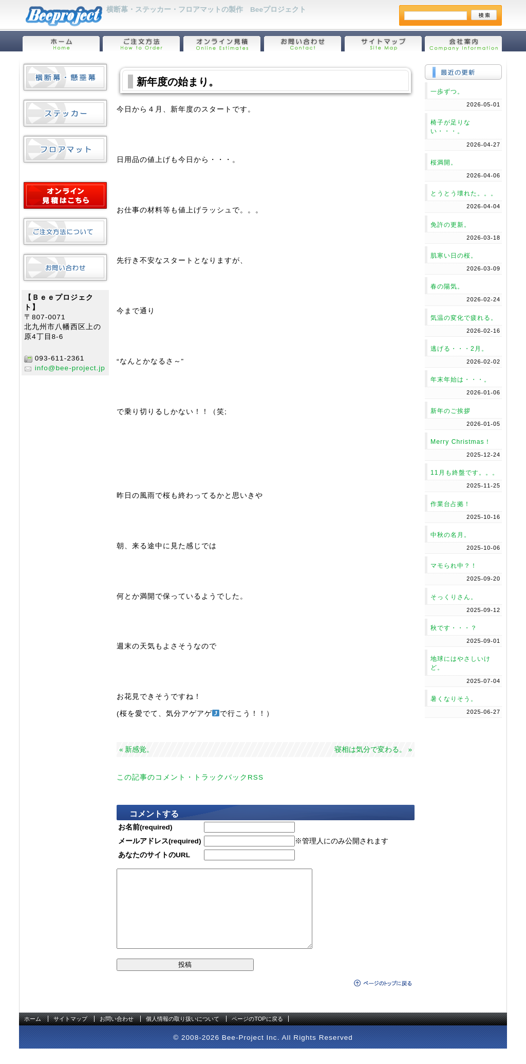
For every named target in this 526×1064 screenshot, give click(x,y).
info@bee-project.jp (70, 368)
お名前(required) (145, 827)
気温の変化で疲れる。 (463, 317)
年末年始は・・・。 (460, 379)
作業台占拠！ (450, 504)
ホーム (32, 1034)
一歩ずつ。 (447, 91)
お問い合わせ (117, 1034)
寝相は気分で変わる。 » (373, 749)
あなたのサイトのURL (154, 855)
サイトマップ (70, 1034)
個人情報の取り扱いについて (182, 1034)
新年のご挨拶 (450, 410)
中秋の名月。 (450, 534)
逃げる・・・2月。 (459, 348)
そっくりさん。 (453, 597)
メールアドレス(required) (159, 841)
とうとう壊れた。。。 (463, 193)
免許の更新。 (450, 224)
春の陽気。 (447, 286)
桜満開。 (443, 162)
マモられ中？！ (453, 565)
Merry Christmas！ (460, 441)
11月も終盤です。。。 (464, 472)
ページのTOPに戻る (257, 1034)
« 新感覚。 (136, 749)
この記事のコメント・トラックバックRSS (190, 777)
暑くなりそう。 (453, 698)
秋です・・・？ (453, 628)
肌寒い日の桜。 (453, 255)
